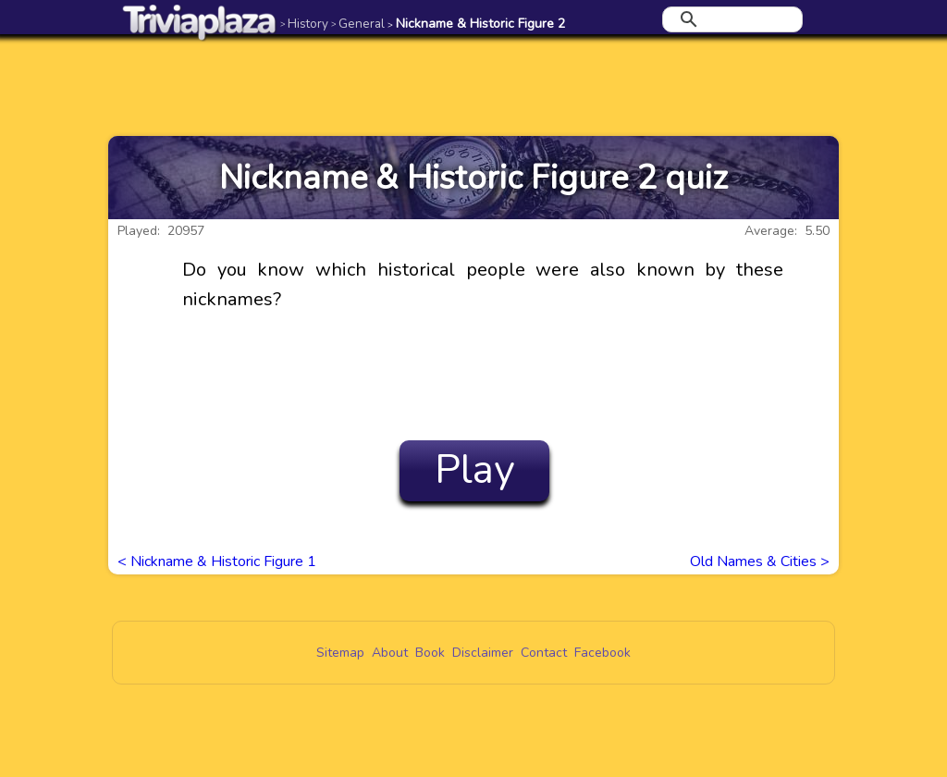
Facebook (602, 652)
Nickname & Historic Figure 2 (476, 23)
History (304, 23)
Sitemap (340, 652)
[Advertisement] (473, 85)
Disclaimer (482, 652)
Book (430, 652)
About (390, 652)
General (358, 23)
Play (475, 470)
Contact (544, 652)
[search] (729, 19)
